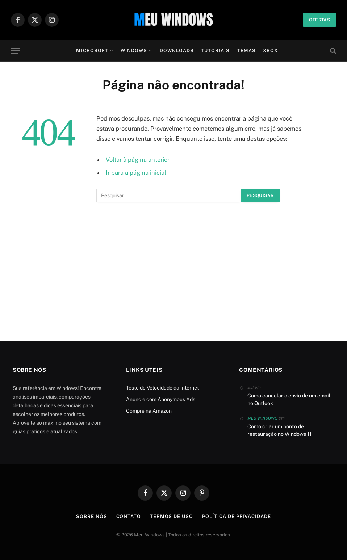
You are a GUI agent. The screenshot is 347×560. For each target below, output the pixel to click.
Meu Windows (262, 418)
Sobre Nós (91, 516)
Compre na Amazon (149, 411)
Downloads (177, 50)
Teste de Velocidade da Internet (162, 388)
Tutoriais (215, 50)
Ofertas (319, 19)
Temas (246, 50)
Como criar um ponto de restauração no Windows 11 (279, 430)
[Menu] (15, 51)
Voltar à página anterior (138, 159)
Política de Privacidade (236, 516)
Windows (134, 50)
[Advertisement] (173, 275)
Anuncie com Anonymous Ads (160, 399)
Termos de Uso (171, 516)
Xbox (270, 50)
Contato (128, 516)
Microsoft (92, 50)
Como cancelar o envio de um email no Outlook (288, 399)
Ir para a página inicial (136, 172)
